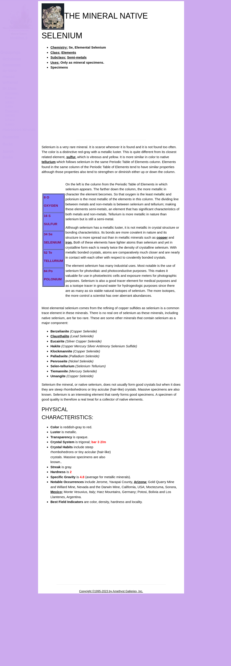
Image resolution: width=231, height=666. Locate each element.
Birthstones (12, 59)
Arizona (140, 482)
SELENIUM (211, 141)
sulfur (70, 157)
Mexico (56, 492)
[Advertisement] (111, 104)
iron (68, 242)
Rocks (8, 144)
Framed (9, 76)
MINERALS (18, 38)
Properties (11, 137)
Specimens (59, 67)
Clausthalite (59, 336)
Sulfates (9, 119)
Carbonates (12, 93)
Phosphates (12, 110)
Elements (68, 52)
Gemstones (12, 65)
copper (162, 237)
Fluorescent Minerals (19, 129)
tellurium (49, 162)
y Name (11, 70)
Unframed (10, 82)
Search (8, 151)
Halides (9, 102)
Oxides (9, 106)
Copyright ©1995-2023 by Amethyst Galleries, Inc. (111, 591)
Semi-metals (77, 57)
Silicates (10, 115)
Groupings (10, 52)
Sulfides (9, 124)
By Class (10, 88)
